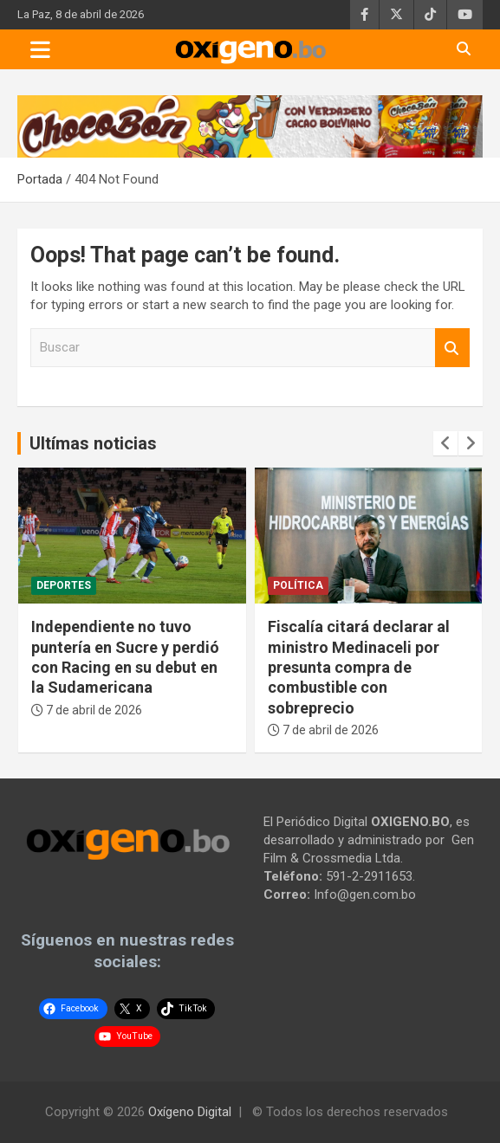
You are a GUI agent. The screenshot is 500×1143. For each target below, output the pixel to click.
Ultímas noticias (93, 443)
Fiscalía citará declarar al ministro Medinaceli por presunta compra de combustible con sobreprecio (359, 667)
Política (298, 585)
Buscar (452, 347)
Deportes (63, 585)
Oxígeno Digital (189, 1112)
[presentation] (445, 443)
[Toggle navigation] (40, 49)
